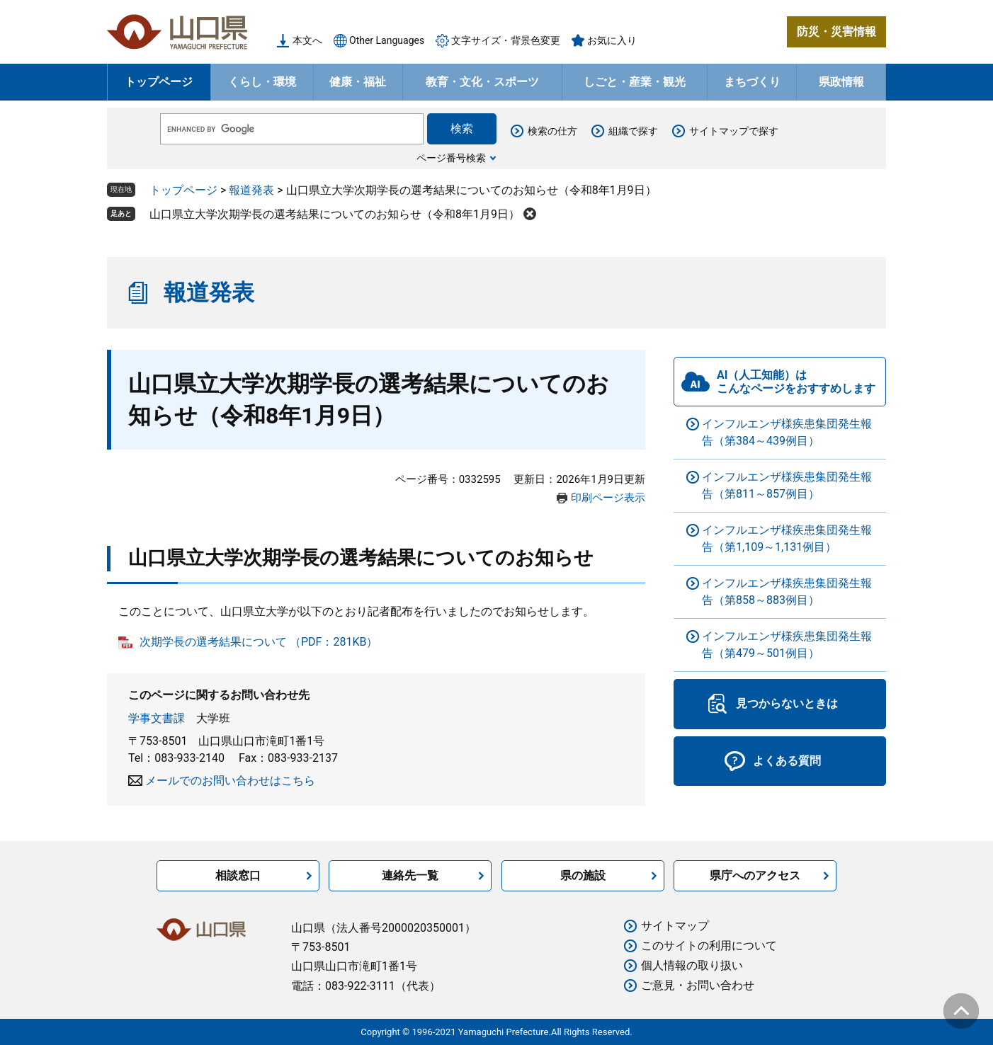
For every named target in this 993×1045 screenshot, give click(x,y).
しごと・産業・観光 (635, 81)
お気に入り (612, 40)
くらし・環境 (262, 81)
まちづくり (752, 81)
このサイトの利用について (709, 945)
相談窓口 (238, 875)
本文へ (307, 40)
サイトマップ (675, 925)
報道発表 (251, 190)
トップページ (159, 81)
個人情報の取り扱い (692, 965)
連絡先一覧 (410, 875)
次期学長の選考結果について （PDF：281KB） (259, 642)
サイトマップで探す (733, 131)
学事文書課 (156, 718)
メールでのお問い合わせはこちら (230, 780)
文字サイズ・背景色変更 (505, 40)
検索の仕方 (552, 131)
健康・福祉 (357, 81)
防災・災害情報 (836, 31)
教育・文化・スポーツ (482, 81)
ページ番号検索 (451, 158)
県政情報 (841, 81)
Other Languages (386, 40)
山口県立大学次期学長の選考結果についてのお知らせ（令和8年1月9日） (334, 214)
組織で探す (633, 131)
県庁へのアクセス (755, 875)
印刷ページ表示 (608, 497)
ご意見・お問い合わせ (697, 985)
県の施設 (583, 875)
